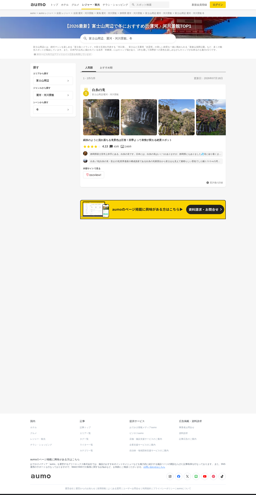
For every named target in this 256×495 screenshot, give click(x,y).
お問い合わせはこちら (154, 463)
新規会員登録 (199, 4)
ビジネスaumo (136, 430)
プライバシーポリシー (164, 485)
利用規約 (146, 485)
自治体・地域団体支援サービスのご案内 (149, 447)
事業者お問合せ (186, 424)
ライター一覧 (86, 441)
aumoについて (184, 485)
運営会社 (69, 485)
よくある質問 (114, 485)
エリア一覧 (85, 430)
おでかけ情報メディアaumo (143, 424)
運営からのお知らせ (85, 485)
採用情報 (101, 485)
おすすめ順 (106, 67)
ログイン (218, 4)
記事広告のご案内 (187, 436)
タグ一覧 (84, 436)
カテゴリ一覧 (86, 447)
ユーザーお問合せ (131, 485)
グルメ (75, 4)
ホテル (65, 4)
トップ (54, 4)
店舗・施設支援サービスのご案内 (145, 436)
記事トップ (85, 424)
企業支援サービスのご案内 (142, 441)
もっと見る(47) (208, 224)
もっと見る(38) (208, 280)
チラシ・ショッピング (115, 4)
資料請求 (183, 430)
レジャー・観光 (91, 4)
